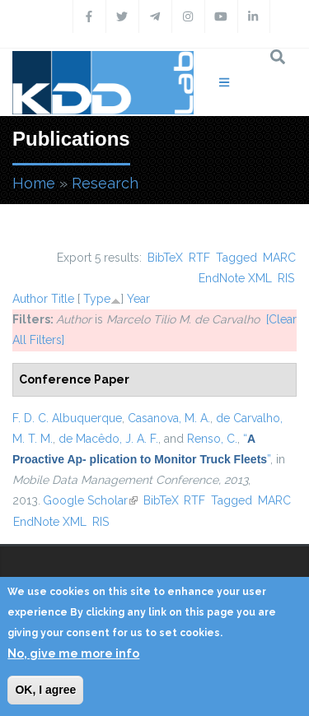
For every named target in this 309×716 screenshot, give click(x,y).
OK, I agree (45, 689)
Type (96, 298)
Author (30, 298)
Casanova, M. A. (169, 418)
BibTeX (165, 257)
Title (62, 298)
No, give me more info (73, 653)
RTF (199, 257)
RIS (286, 278)
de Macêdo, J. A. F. (108, 438)
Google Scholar (90, 500)
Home (33, 183)
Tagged (236, 257)
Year (138, 298)
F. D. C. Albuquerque (67, 418)
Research (105, 183)
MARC (279, 257)
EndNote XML (235, 278)
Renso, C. (212, 438)
